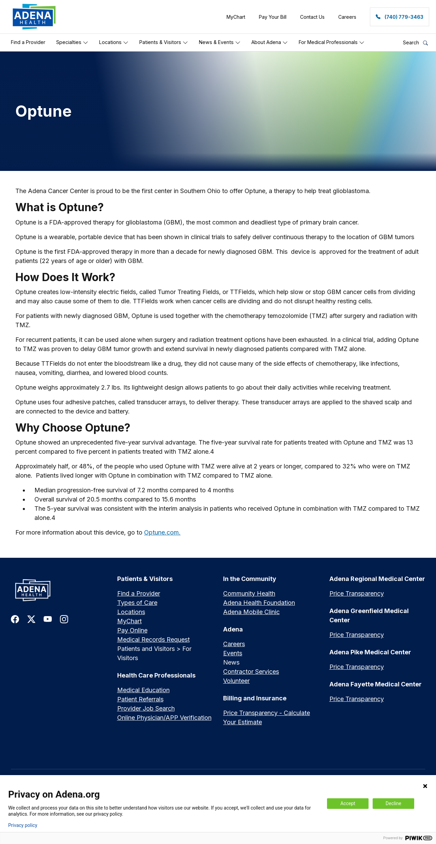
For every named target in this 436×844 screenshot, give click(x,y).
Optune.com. (162, 532)
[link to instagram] (64, 618)
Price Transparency (356, 593)
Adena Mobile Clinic (251, 611)
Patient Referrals (140, 699)
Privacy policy (22, 825)
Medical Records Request (153, 639)
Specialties (72, 42)
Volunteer (236, 680)
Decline (393, 803)
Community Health (249, 593)
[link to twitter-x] (31, 618)
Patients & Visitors (163, 42)
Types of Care (137, 602)
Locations (113, 42)
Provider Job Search (146, 708)
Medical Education (143, 690)
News (231, 662)
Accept (347, 803)
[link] (34, 16)
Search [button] (415, 42)
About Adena (269, 42)
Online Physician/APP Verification (164, 717)
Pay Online (132, 630)
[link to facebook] (15, 618)
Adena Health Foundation (259, 602)
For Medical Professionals (331, 42)
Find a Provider (28, 42)
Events (232, 653)
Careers (234, 643)
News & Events (219, 42)
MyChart (129, 621)
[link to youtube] (48, 618)
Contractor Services (251, 671)
